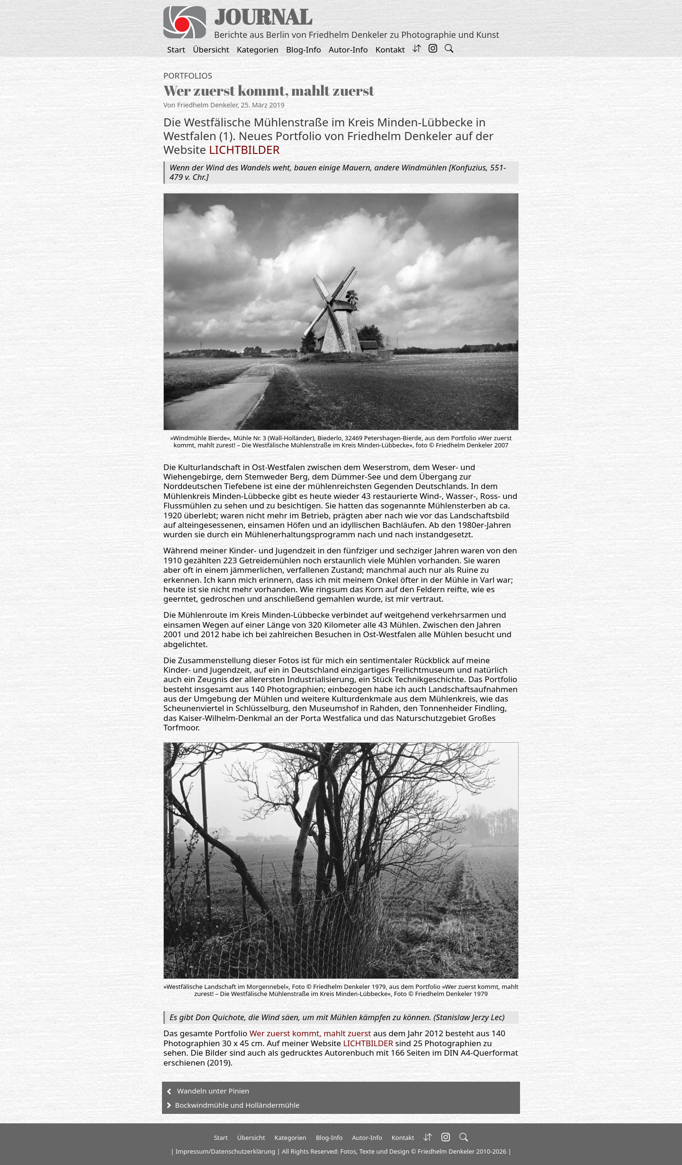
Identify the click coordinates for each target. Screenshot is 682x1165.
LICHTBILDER (244, 149)
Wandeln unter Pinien (213, 1090)
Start (176, 49)
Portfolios (187, 75)
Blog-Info (303, 49)
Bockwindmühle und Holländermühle (237, 1105)
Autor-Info (348, 49)
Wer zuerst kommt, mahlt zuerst (310, 1033)
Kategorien (257, 49)
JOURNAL (263, 16)
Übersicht (211, 49)
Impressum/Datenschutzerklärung (225, 1151)
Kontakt (390, 49)
